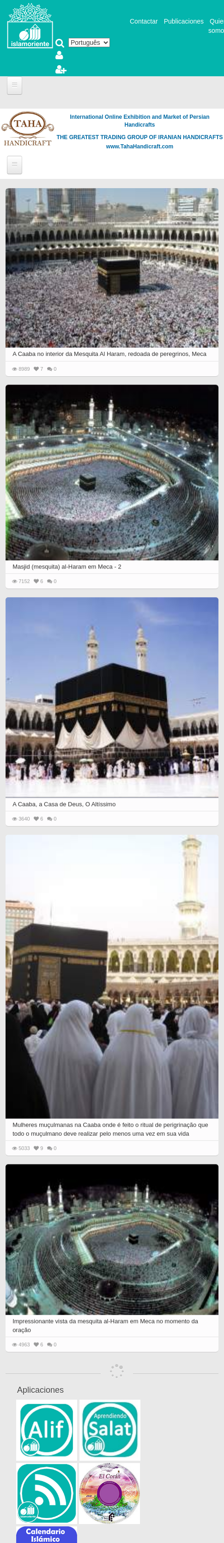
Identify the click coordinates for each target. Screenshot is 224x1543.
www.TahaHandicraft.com (139, 146)
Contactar (144, 21)
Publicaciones (184, 21)
